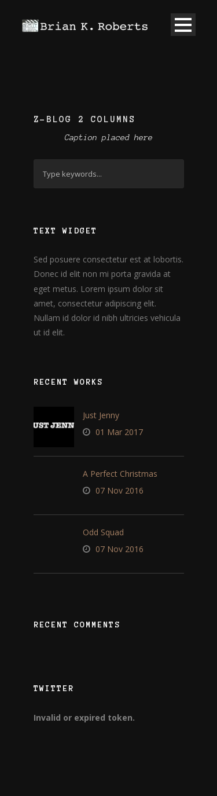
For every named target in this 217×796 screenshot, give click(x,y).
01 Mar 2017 (119, 431)
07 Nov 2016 (119, 490)
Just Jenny (101, 415)
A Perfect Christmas (120, 473)
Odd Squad (103, 532)
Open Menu (183, 24)
